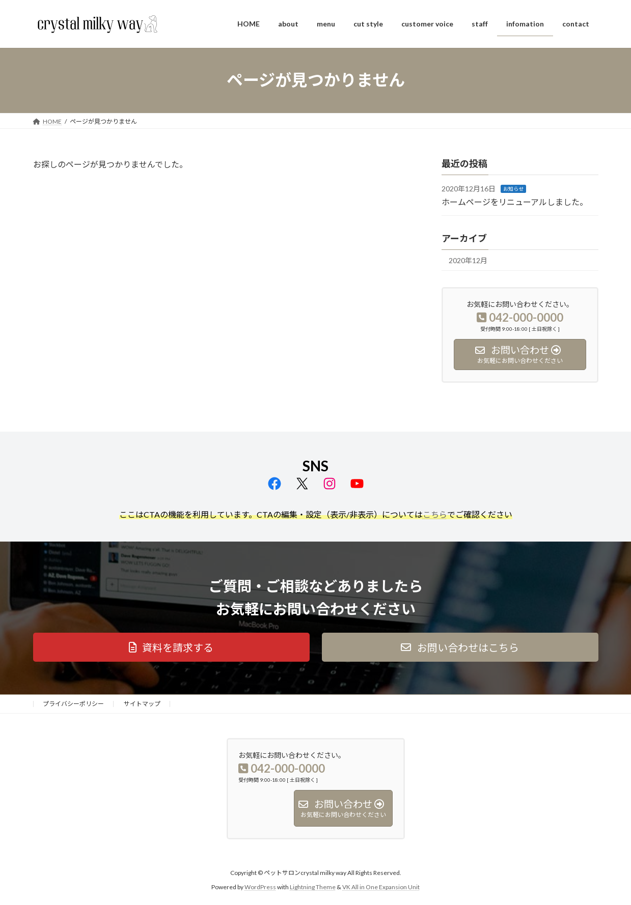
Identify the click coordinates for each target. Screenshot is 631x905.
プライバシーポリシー (73, 704)
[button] (171, 647)
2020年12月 (468, 260)
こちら (435, 514)
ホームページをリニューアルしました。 (515, 201)
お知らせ (513, 189)
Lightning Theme (313, 887)
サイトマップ (142, 704)
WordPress (260, 887)
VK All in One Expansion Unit (381, 887)
